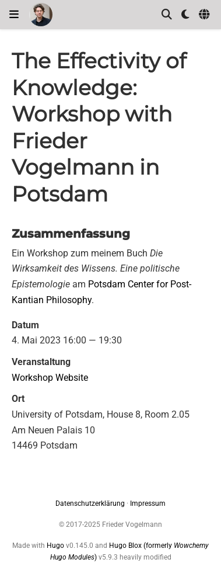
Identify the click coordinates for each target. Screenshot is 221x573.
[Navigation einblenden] (14, 14)
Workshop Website (50, 377)
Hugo (55, 545)
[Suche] (167, 15)
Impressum (148, 503)
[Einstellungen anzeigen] (185, 15)
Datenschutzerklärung (90, 503)
